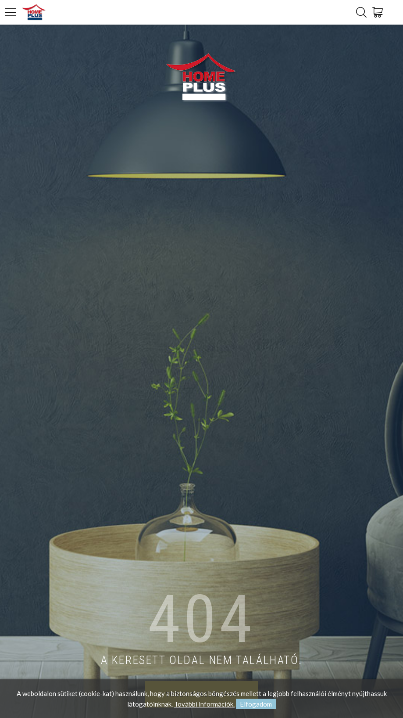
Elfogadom (256, 704)
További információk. (204, 704)
